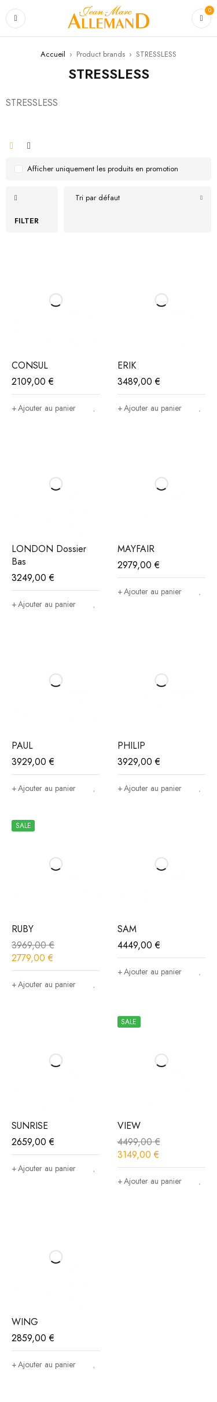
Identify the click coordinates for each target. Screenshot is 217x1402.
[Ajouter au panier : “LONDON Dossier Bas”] (44, 604)
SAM (127, 929)
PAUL (22, 745)
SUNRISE (30, 1125)
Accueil (53, 54)
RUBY (23, 929)
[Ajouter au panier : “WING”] (44, 1364)
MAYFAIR (136, 548)
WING (25, 1322)
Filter (26, 220)
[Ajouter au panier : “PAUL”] (44, 788)
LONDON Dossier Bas (49, 555)
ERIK (126, 365)
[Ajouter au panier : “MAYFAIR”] (149, 591)
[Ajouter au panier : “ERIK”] (149, 408)
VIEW (129, 1125)
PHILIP (131, 745)
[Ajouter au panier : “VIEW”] (149, 1181)
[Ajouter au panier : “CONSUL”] (44, 408)
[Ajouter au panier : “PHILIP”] (149, 788)
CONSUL (30, 365)
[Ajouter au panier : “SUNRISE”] (44, 1168)
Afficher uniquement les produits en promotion (102, 168)
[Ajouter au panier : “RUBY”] (44, 984)
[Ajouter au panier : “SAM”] (149, 971)
